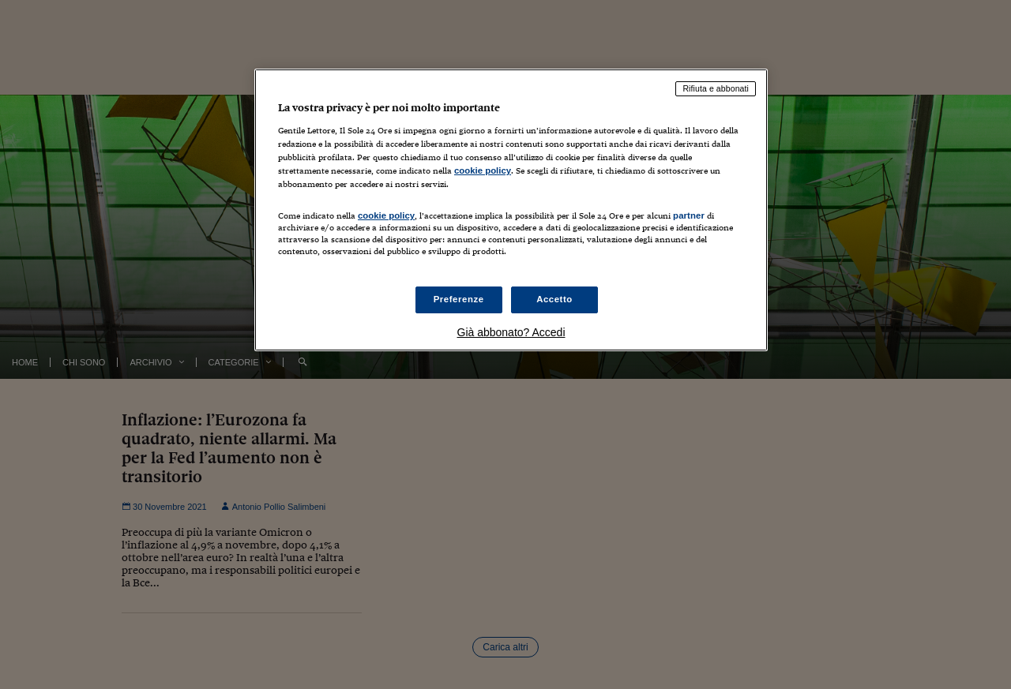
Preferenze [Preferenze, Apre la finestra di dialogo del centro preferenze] (459, 299)
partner (689, 215)
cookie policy (482, 170)
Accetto (554, 299)
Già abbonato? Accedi (511, 332)
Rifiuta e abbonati (715, 88)
